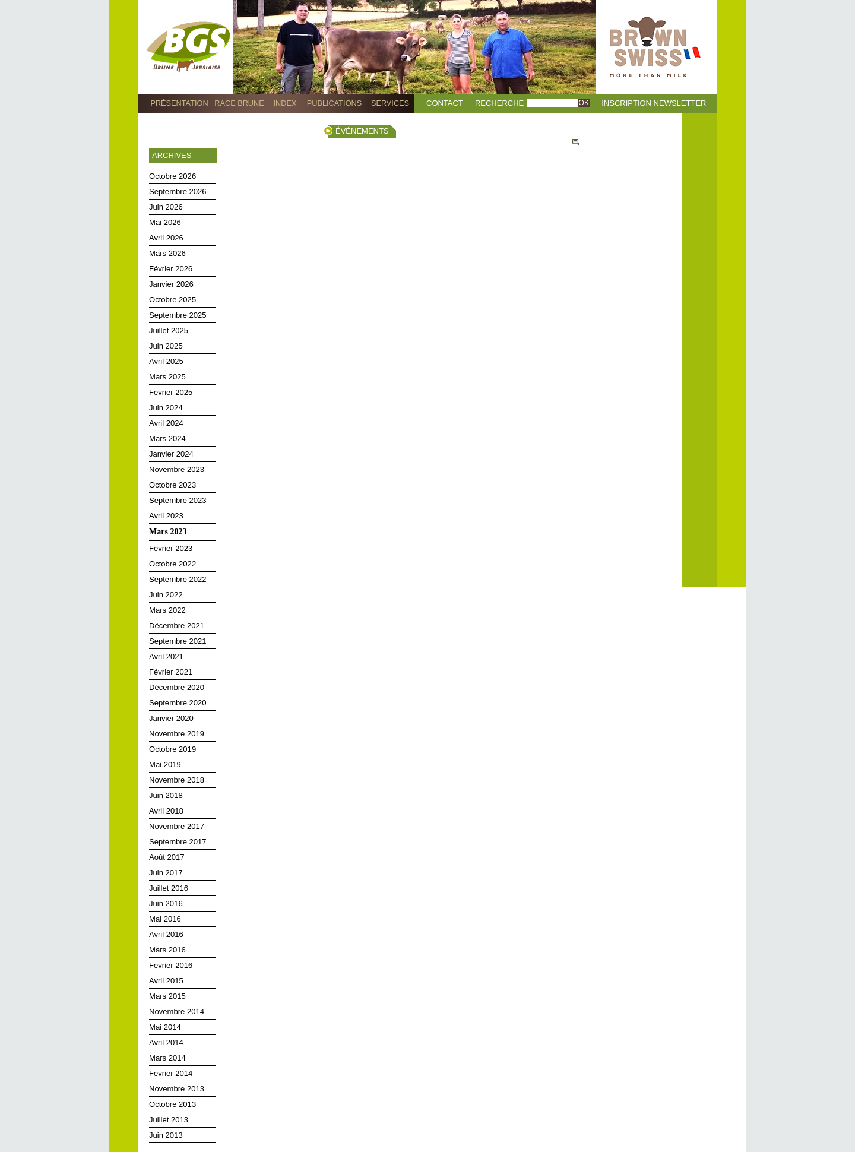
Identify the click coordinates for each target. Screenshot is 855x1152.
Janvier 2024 (171, 454)
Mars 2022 (167, 610)
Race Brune (239, 103)
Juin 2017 (166, 872)
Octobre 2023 (172, 484)
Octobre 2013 (172, 1104)
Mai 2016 (165, 918)
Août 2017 (167, 857)
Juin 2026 (166, 206)
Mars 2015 (167, 996)
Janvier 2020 (171, 718)
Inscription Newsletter (653, 103)
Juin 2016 (166, 903)
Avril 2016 (166, 934)
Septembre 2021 (178, 641)
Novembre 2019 (176, 733)
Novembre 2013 (176, 1088)
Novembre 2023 (176, 469)
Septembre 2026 (178, 191)
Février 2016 (170, 965)
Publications (334, 103)
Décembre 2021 (176, 625)
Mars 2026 (167, 253)
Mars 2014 (167, 1057)
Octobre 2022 (172, 563)
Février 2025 (170, 392)
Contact (444, 103)
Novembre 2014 (176, 1011)
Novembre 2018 (176, 780)
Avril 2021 (166, 656)
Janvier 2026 (171, 284)
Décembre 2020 (176, 687)
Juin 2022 (166, 594)
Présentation (179, 103)
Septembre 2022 (178, 579)
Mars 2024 (167, 438)
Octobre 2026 (172, 176)
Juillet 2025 (168, 330)
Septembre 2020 (178, 702)
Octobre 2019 (172, 749)
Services (390, 103)
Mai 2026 (165, 222)
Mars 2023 (167, 531)
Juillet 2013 (168, 1119)
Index (285, 103)
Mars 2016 (167, 949)
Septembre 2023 (178, 500)
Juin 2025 (166, 345)
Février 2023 (170, 548)
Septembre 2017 (178, 841)
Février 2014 (170, 1073)
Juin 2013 (166, 1135)
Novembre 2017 (176, 826)
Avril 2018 (166, 810)
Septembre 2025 (178, 315)
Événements (362, 130)
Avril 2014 (166, 1042)
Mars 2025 (167, 376)
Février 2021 (170, 671)
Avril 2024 (166, 423)
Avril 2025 (166, 361)
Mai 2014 (165, 1027)
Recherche (499, 103)
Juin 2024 (166, 407)
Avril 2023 (166, 515)
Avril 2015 (166, 980)
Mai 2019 (165, 764)
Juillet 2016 (168, 888)
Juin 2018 (166, 795)
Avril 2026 (166, 237)
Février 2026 (170, 268)
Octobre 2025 (172, 299)
